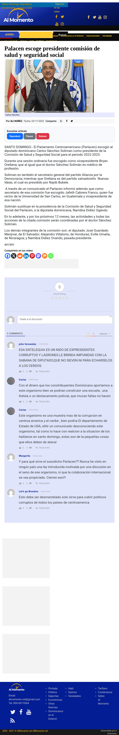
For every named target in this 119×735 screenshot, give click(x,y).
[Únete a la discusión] (65, 319)
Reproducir (15, 136)
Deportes (53, 696)
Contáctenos (105, 692)
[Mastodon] (38, 256)
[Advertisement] (41, 263)
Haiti (70, 688)
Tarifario (102, 688)
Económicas (55, 699)
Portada (52, 688)
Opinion (72, 692)
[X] (13, 256)
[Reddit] (20, 256)
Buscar (62, 34)
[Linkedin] (26, 256)
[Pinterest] (32, 256)
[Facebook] (7, 256)
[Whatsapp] (51, 256)
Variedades (74, 696)
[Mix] (44, 256)
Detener (43, 136)
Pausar (29, 136)
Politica (52, 692)
